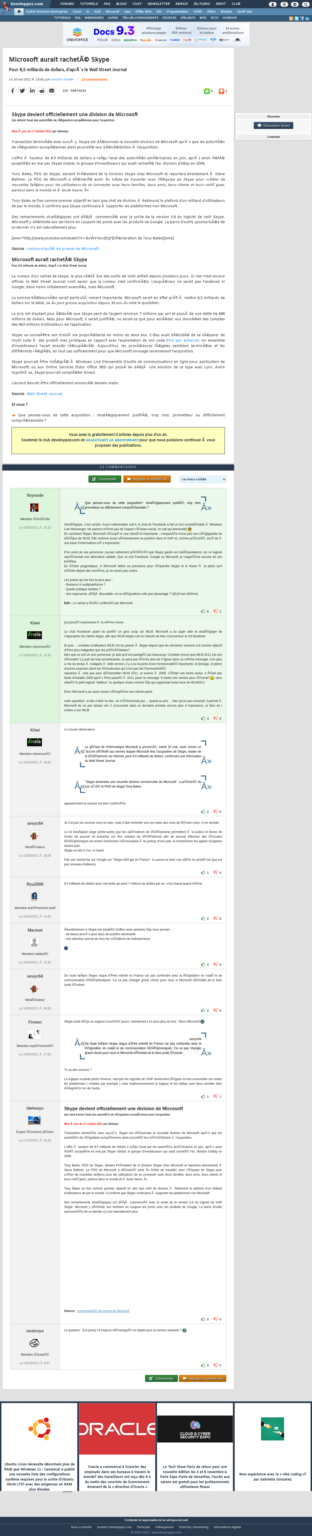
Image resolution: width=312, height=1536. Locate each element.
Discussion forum (273, 126)
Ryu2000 (35, 894)
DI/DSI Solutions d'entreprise (46, 12)
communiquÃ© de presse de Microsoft (63, 252)
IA (87, 12)
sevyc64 (35, 833)
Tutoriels (88, 4)
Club (235, 4)
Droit (220, 4)
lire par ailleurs (182, 343)
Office (211, 12)
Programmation (177, 12)
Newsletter (158, 4)
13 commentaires (94, 83)
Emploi (181, 4)
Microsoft (112, 12)
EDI (159, 12)
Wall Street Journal (45, 397)
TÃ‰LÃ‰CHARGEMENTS (140, 18)
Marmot (35, 940)
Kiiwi (35, 632)
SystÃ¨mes (244, 12)
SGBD (198, 12)
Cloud (77, 12)
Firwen (35, 1031)
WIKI (203, 18)
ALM (97, 12)
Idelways (35, 1118)
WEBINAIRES (94, 18)
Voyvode (35, 505)
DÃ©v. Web (143, 12)
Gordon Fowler (62, 83)
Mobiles (226, 12)
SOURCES (169, 18)
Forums (67, 4)
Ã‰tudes (201, 4)
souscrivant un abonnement (112, 443)
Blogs (121, 4)
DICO (214, 18)
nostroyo (35, 1340)
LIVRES (113, 18)
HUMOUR (230, 18)
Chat (137, 4)
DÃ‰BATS (187, 18)
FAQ (106, 4)
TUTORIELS (62, 18)
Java (127, 12)
